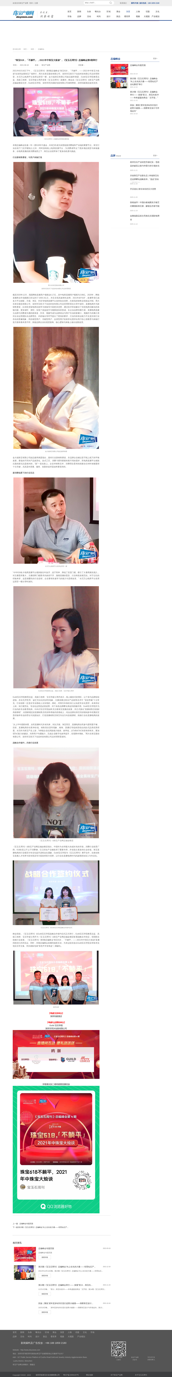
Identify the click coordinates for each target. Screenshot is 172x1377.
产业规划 (155, 16)
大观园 (147, 16)
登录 (31, 3)
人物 (138, 11)
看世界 (127, 16)
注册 (36, 3)
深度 (128, 11)
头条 (89, 11)
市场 (69, 16)
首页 (69, 11)
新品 (118, 16)
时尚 (99, 16)
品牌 (79, 16)
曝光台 (98, 11)
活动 (89, 16)
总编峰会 (41, 49)
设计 (109, 16)
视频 (138, 16)
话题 (148, 11)
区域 (109, 11)
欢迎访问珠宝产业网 (20, 3)
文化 (157, 11)
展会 (118, 11)
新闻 (79, 11)
